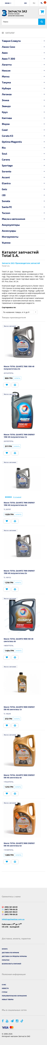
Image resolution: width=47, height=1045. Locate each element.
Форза (6, 123)
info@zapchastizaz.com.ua (13, 919)
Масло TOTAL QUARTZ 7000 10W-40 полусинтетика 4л (19, 367)
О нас (4, 984)
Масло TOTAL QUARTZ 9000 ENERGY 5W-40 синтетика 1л (19, 708)
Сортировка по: (9, 307)
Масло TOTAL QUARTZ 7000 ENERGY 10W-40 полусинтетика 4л (19, 503)
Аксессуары (9, 230)
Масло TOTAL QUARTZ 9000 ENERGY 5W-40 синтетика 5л (19, 844)
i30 (4, 195)
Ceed (5, 129)
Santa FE (7, 206)
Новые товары (7, 999)
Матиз (5, 76)
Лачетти (7, 64)
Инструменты (10, 236)
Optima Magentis (12, 141)
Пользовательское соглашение (14, 996)
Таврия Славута (11, 40)
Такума (6, 82)
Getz (4, 189)
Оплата (5, 949)
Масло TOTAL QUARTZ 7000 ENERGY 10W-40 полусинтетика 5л (19, 572)
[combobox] (20, 312)
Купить (17, 378)
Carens (6, 159)
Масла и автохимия (13, 218)
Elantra (6, 183)
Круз (5, 112)
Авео (5, 52)
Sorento (6, 171)
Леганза (7, 94)
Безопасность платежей (11, 964)
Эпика (5, 100)
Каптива (7, 117)
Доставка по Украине (10, 952)
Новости (5, 988)
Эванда (6, 106)
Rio (4, 147)
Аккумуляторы (11, 224)
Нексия (6, 70)
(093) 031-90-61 (11, 912)
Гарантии (5, 960)
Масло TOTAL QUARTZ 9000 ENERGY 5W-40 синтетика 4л (19, 776)
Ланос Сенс (8, 46)
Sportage (7, 165)
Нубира (6, 88)
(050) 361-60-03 (11, 907)
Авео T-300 (8, 58)
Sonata (6, 201)
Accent (6, 177)
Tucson (6, 212)
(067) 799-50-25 (11, 909)
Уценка (6, 242)
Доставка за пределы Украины (14, 956)
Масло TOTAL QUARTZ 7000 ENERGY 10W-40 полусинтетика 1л (19, 435)
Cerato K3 (7, 135)
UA (25, 3)
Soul (4, 153)
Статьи (4, 992)
